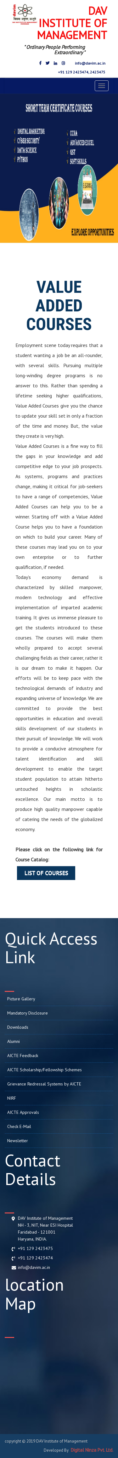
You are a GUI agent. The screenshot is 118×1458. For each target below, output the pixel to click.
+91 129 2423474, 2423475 (81, 72)
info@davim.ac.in (89, 63)
